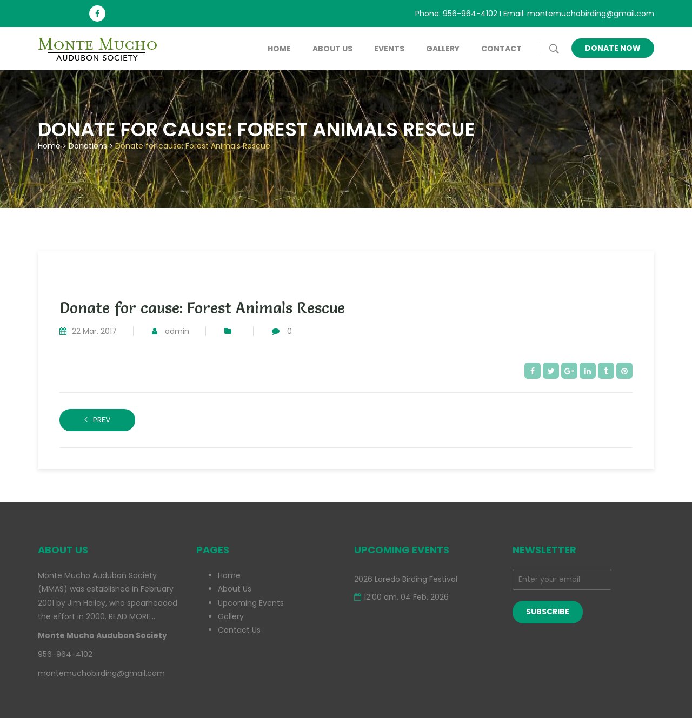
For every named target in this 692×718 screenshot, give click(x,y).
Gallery (443, 48)
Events (389, 48)
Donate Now (613, 48)
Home (279, 48)
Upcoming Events (251, 603)
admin (177, 331)
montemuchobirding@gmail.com (590, 13)
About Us (332, 48)
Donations (88, 145)
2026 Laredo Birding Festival (405, 579)
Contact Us (239, 630)
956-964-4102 (470, 13)
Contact (501, 48)
